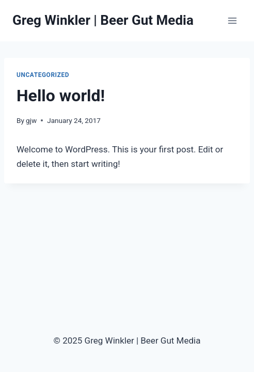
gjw (31, 120)
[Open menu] (232, 20)
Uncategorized (43, 75)
